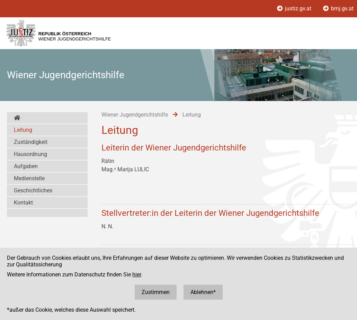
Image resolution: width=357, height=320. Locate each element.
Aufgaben (26, 166)
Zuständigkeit (30, 142)
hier (136, 274)
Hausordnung (30, 154)
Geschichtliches (33, 190)
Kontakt (23, 202)
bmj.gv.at (338, 8)
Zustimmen (156, 292)
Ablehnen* (203, 292)
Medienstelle (29, 178)
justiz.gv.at (295, 8)
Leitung (23, 130)
